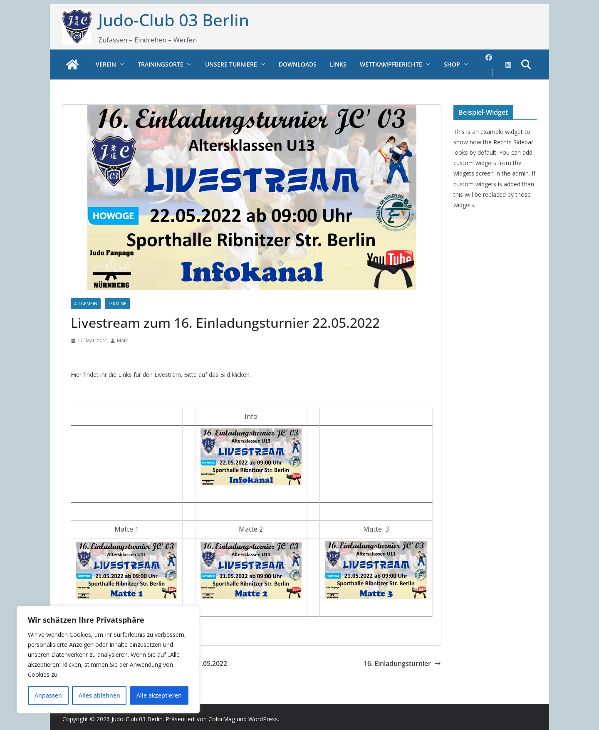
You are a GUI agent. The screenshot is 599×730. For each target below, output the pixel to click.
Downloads (298, 64)
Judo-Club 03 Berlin (173, 19)
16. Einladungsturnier (402, 663)
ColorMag (221, 719)
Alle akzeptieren (159, 695)
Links (338, 64)
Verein (106, 64)
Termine (117, 304)
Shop (452, 64)
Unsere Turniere (231, 64)
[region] (108, 659)
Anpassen (48, 695)
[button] (120, 64)
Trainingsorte (160, 64)
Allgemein (85, 304)
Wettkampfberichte (391, 64)
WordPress (263, 719)
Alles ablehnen (99, 695)
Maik (122, 340)
